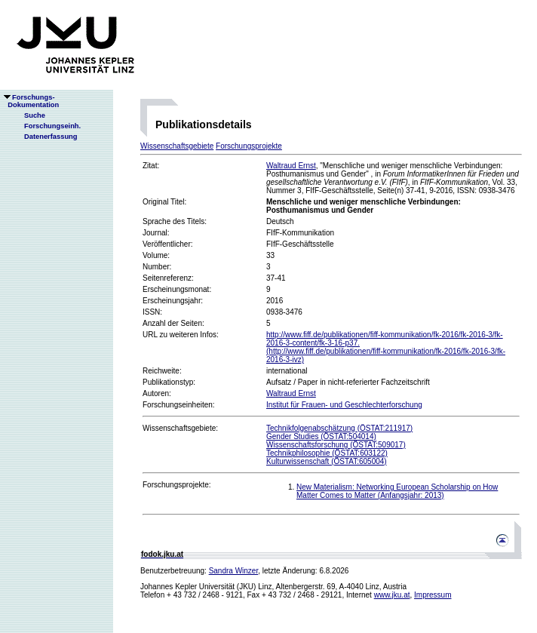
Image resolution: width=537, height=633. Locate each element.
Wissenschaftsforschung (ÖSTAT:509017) (336, 445)
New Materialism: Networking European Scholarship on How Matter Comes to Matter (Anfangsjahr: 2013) (397, 491)
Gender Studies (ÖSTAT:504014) (321, 436)
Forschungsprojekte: (177, 485)
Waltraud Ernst (291, 165)
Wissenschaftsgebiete (176, 146)
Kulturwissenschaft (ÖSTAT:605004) (326, 461)
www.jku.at (392, 595)
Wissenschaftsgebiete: (180, 428)
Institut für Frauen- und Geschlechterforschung (344, 405)
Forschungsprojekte (249, 146)
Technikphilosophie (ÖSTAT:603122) (327, 453)
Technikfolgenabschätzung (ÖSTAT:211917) (339, 428)
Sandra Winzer (234, 571)
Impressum (432, 595)
